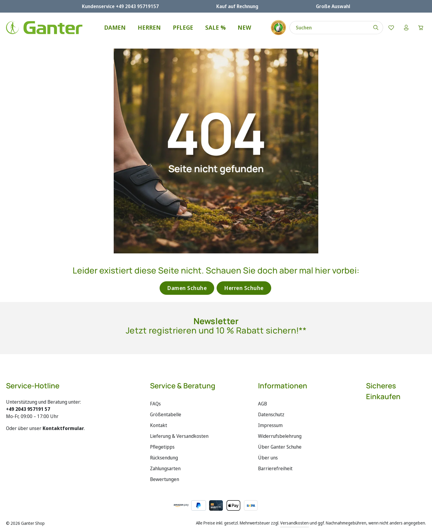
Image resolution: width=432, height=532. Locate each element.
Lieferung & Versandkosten (179, 436)
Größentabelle (165, 414)
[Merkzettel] (391, 27)
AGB (262, 403)
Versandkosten (294, 523)
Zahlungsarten (165, 468)
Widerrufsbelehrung (280, 436)
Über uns (268, 457)
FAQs (155, 403)
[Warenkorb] (421, 27)
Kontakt (158, 425)
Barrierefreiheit (275, 468)
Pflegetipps (162, 447)
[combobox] (329, 27)
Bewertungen (164, 479)
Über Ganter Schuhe (280, 447)
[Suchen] (376, 27)
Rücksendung (164, 457)
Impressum (270, 425)
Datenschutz (271, 414)
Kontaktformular (63, 428)
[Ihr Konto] (406, 27)
